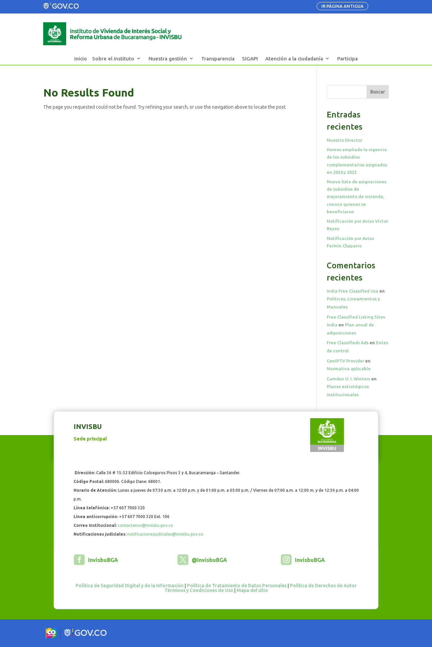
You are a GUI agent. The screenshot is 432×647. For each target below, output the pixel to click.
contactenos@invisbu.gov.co (145, 525)
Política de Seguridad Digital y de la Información (130, 585)
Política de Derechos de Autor (323, 585)
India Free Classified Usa (352, 291)
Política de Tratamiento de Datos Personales (237, 585)
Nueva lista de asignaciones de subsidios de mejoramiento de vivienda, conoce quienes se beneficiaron (356, 196)
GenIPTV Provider (345, 360)
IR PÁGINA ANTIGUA (342, 6)
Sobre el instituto (113, 58)
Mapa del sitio (252, 590)
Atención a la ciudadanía (294, 58)
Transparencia (218, 58)
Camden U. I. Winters (348, 378)
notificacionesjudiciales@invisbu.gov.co (165, 534)
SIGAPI (250, 58)
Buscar (377, 92)
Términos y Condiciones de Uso (198, 590)
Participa (347, 58)
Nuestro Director (344, 140)
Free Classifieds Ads (348, 342)
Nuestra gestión (167, 58)
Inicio (80, 58)
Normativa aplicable (349, 368)
